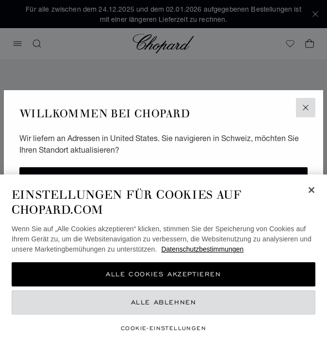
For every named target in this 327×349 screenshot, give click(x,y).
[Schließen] (311, 190)
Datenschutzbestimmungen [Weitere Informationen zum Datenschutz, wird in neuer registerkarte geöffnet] (202, 249)
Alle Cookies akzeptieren (163, 274)
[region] (163, 261)
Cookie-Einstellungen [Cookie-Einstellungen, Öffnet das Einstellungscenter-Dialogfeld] (163, 328)
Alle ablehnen (163, 302)
